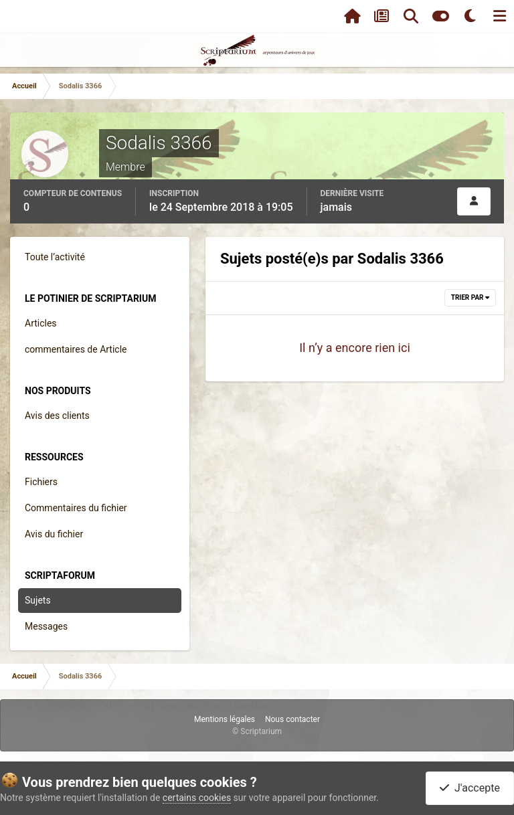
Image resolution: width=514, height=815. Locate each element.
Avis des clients (57, 415)
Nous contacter (292, 719)
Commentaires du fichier (76, 508)
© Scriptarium (257, 731)
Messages (46, 626)
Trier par (470, 297)
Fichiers (41, 481)
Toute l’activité (55, 257)
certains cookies (197, 797)
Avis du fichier (54, 534)
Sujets (38, 600)
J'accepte (470, 788)
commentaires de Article (76, 349)
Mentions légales (224, 719)
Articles (41, 323)
